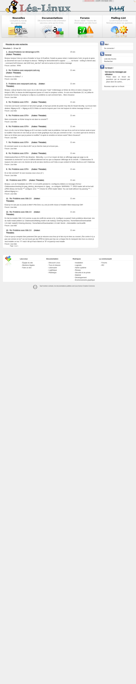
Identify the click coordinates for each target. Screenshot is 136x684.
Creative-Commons (89, 286)
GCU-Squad (104, 1)
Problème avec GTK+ (18, 180)
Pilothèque (52, 273)
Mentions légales (28, 265)
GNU (110, 1)
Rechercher (108, 61)
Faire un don (26, 268)
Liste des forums (110, 59)
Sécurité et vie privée (82, 273)
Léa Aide (13, 79)
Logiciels (78, 265)
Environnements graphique (85, 280)
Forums (104, 263)
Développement (81, 278)
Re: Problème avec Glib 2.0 (20, 198)
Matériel (78, 275)
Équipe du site (27, 263)
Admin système (80, 268)
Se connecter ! (109, 48)
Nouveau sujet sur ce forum (114, 86)
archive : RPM (15, 66)
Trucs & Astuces (54, 265)
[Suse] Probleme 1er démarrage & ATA (24, 52)
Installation (79, 263)
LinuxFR (98, 1)
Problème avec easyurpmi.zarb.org (22, 84)
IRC (102, 265)
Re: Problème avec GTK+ (19, 102)
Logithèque (53, 270)
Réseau (78, 270)
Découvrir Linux (54, 263)
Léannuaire (53, 268)
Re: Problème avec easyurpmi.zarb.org (24, 70)
